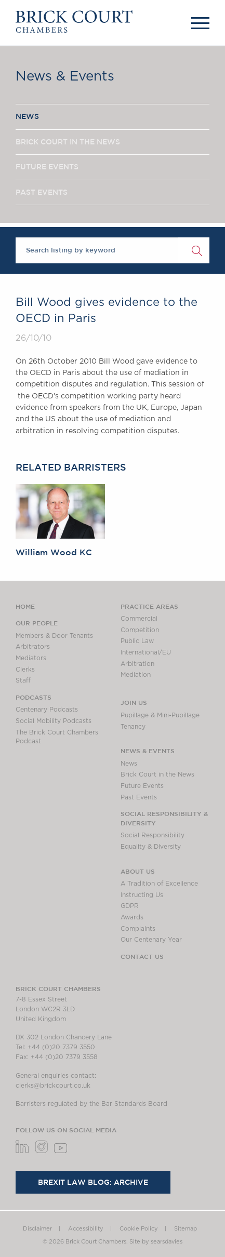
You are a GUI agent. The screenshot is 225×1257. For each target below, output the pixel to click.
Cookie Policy (139, 1229)
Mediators (31, 658)
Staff (23, 680)
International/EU (146, 652)
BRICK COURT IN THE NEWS (68, 142)
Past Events (139, 797)
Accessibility (85, 1229)
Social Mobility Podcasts (53, 721)
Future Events (142, 786)
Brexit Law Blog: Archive (93, 1182)
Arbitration (137, 664)
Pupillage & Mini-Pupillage (160, 715)
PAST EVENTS (42, 192)
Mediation (136, 675)
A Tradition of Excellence (159, 883)
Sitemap (185, 1229)
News (129, 763)
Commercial (139, 619)
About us (138, 871)
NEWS (27, 116)
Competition (140, 630)
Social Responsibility (152, 835)
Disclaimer (37, 1229)
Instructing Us (142, 895)
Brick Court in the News (157, 774)
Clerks (25, 669)
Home (25, 606)
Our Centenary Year (151, 940)
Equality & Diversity (151, 847)
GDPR (130, 906)
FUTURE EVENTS (47, 167)
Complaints (138, 929)
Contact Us (142, 956)
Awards (132, 917)
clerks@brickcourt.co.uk (53, 1085)
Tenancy (133, 727)
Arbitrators (33, 647)
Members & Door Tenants (54, 636)
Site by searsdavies (155, 1242)
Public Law (137, 641)
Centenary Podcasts (47, 709)
